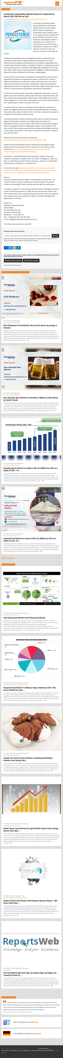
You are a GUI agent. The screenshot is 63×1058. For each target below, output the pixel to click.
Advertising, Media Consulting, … (19, 683)
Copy (55, 236)
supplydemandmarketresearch (12, 825)
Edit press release (31, 260)
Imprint (7, 1050)
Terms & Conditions (24, 1050)
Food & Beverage (15, 321)
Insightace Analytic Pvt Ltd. (11, 615)
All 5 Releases (7, 558)
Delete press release (13, 260)
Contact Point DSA (36, 1050)
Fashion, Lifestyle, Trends (17, 896)
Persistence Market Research (23, 21)
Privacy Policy (14, 1050)
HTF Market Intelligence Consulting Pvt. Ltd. (15, 685)
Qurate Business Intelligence (11, 755)
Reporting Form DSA (48, 1050)
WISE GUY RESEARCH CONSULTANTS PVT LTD (15, 898)
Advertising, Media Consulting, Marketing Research (32, 19)
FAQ (2, 1050)
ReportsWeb (6, 970)
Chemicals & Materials (16, 463)
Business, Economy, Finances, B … (20, 613)
